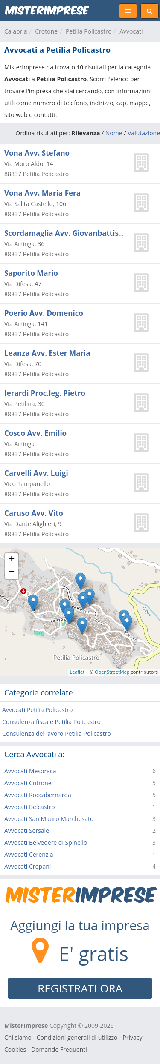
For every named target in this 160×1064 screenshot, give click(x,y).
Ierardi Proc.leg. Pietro (44, 393)
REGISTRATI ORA (80, 988)
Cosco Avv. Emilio (35, 433)
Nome (113, 133)
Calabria (15, 31)
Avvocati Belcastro (29, 807)
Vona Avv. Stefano (37, 153)
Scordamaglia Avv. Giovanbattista (65, 233)
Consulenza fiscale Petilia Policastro (51, 722)
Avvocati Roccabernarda (37, 795)
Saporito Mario (31, 273)
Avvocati (131, 31)
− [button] (12, 572)
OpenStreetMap (112, 672)
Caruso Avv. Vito (33, 513)
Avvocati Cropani (27, 866)
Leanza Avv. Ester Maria (47, 353)
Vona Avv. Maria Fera (42, 193)
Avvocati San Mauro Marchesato (48, 819)
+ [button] (12, 559)
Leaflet (77, 672)
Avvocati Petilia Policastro (37, 710)
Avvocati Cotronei (28, 783)
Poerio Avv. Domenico (43, 313)
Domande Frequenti (59, 1049)
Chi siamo (18, 1037)
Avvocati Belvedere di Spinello (45, 842)
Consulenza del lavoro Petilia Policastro (56, 733)
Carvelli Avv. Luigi (36, 473)
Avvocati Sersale (26, 831)
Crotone (46, 31)
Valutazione (144, 133)
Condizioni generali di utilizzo (77, 1037)
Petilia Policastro (89, 31)
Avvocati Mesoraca (30, 771)
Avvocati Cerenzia (28, 854)
